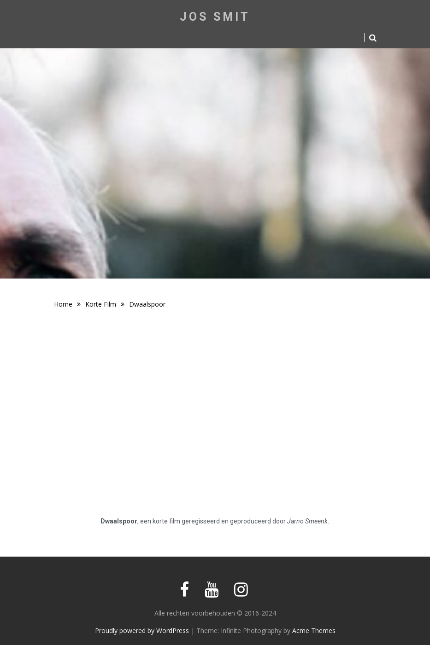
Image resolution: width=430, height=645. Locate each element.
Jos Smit (215, 16)
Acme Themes (314, 630)
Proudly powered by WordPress (142, 630)
